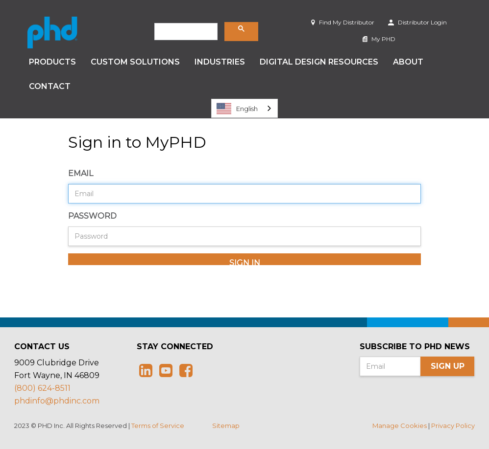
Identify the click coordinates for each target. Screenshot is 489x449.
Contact (50, 86)
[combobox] (244, 108)
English (237, 108)
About (408, 62)
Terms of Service (157, 425)
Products (52, 62)
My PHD (379, 39)
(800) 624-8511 (42, 388)
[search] (185, 32)
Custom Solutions (135, 62)
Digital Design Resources (319, 62)
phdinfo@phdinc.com (56, 400)
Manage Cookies (399, 425)
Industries (220, 62)
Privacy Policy (453, 425)
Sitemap (226, 425)
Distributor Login (417, 22)
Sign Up (448, 366)
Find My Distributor (342, 22)
